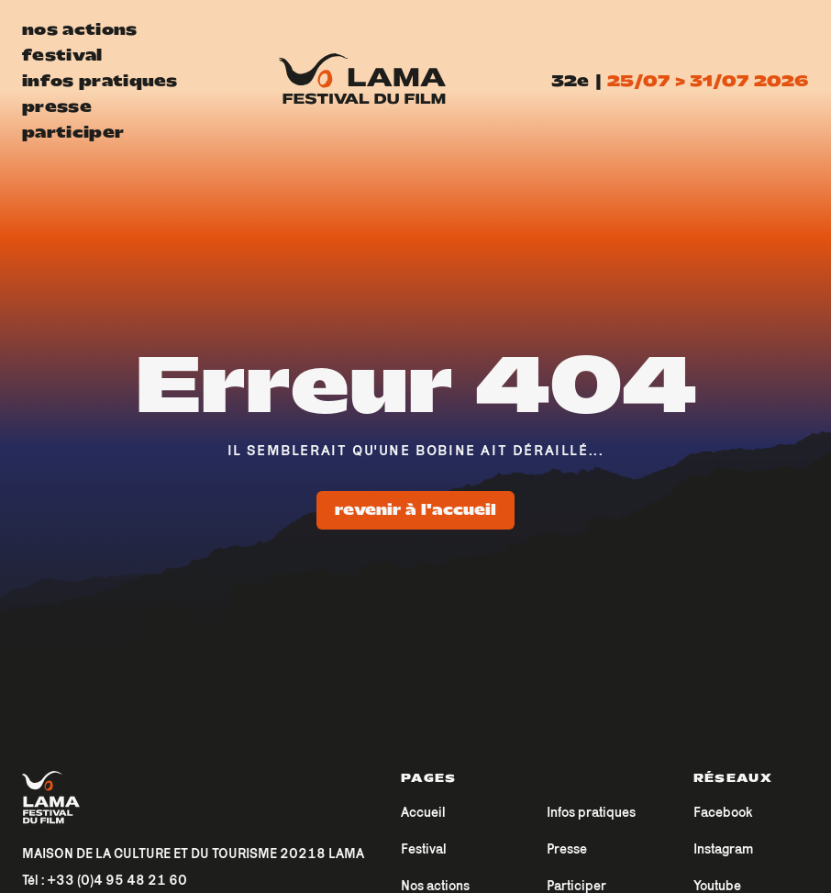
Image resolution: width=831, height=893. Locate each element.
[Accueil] (193, 798)
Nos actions (435, 885)
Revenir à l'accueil (415, 509)
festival (62, 55)
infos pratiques (100, 81)
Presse (567, 848)
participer (73, 132)
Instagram (723, 848)
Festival (424, 848)
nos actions (80, 29)
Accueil (423, 812)
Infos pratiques (591, 812)
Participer (576, 885)
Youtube (717, 885)
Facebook (722, 812)
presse (57, 106)
